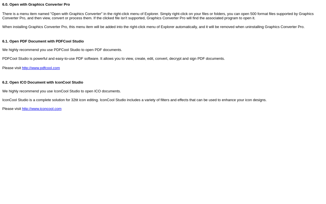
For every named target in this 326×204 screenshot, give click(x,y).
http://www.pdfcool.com (41, 68)
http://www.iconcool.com (41, 109)
